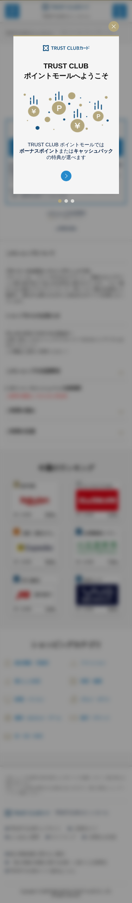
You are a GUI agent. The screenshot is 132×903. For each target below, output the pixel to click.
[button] (66, 176)
